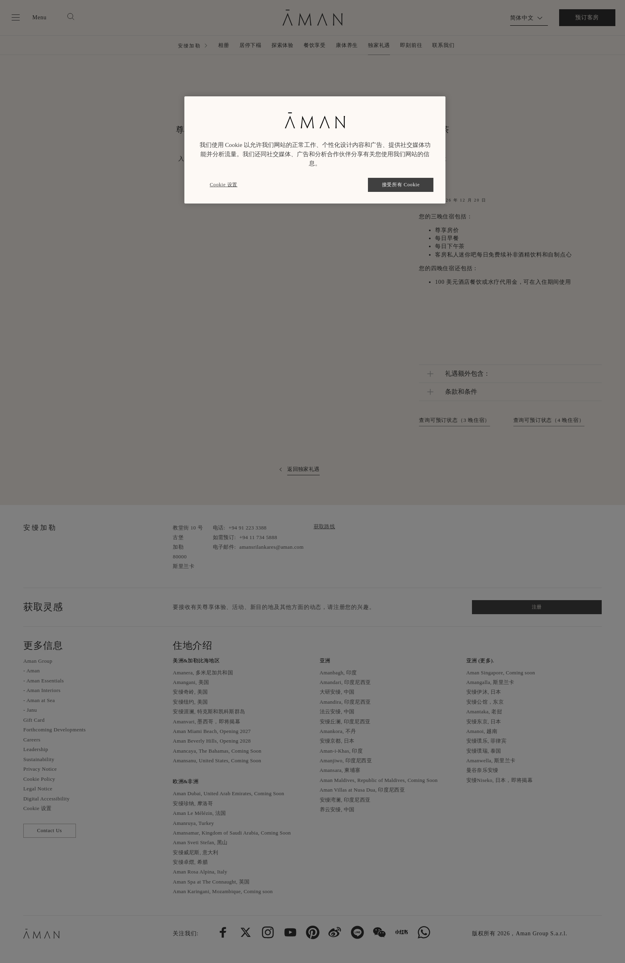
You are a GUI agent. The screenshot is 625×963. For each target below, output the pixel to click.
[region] (314, 150)
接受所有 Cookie (401, 184)
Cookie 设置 (223, 184)
